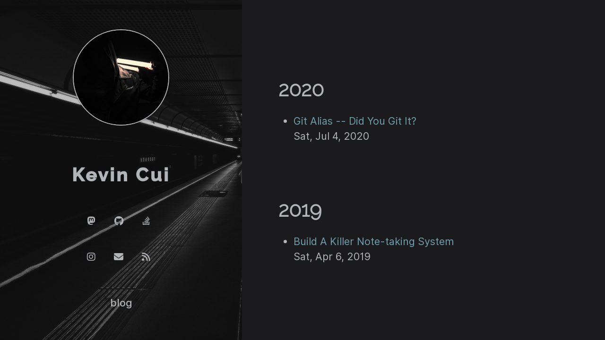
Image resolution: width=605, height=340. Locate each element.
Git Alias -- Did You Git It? (355, 121)
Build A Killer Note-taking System (374, 241)
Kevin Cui (121, 175)
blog (121, 303)
